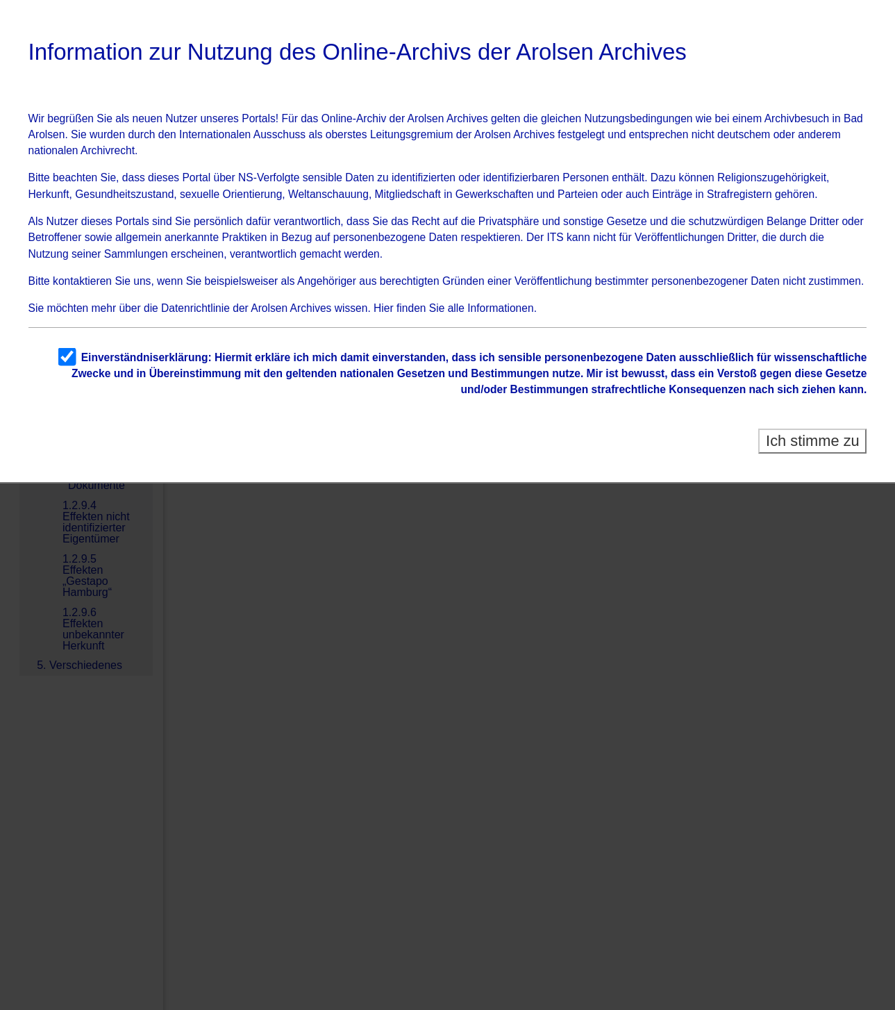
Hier (384, 308)
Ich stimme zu (813, 440)
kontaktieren (82, 281)
